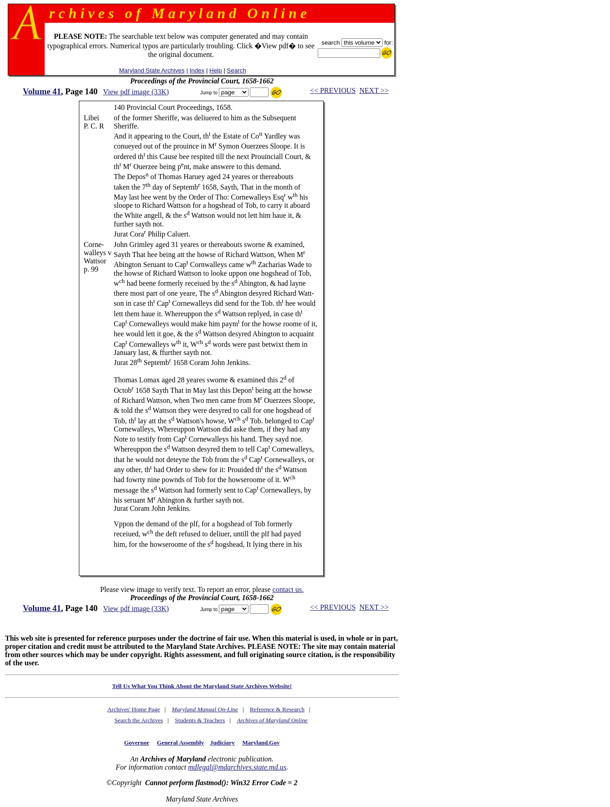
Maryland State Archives (152, 70)
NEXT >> (373, 90)
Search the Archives (138, 720)
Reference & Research (277, 709)
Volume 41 (42, 91)
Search (236, 70)
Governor (136, 742)
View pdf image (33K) (136, 92)
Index (197, 70)
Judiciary (222, 742)
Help (215, 70)
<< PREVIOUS (333, 90)
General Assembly (180, 742)
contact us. (288, 589)
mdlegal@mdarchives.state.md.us (237, 767)
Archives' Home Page (133, 709)
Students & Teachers (200, 720)
